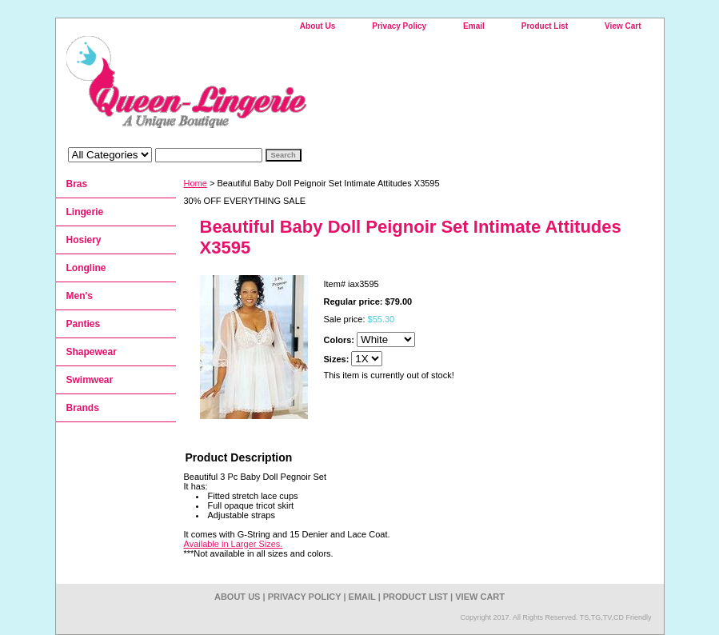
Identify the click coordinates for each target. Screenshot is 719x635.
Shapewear (91, 351)
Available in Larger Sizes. (233, 544)
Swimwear (90, 379)
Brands (82, 407)
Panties (83, 323)
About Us (317, 26)
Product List (544, 26)
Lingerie (85, 212)
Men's (80, 296)
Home (195, 183)
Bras (77, 184)
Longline (86, 268)
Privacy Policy (399, 26)
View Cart (623, 26)
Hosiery (84, 240)
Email (474, 26)
